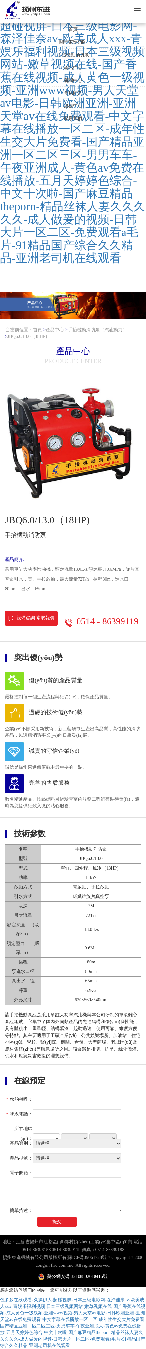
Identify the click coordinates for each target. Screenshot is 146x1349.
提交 (57, 1221)
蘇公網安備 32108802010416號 (73, 1276)
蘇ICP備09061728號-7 (88, 1257)
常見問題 (73, 93)
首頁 (73, 29)
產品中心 (73, 67)
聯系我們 (73, 118)
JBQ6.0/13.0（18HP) (27, 336)
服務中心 (73, 105)
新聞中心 (73, 80)
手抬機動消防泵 (73, 55)
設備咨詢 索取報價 (31, 618)
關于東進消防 (73, 42)
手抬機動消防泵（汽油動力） (97, 329)
